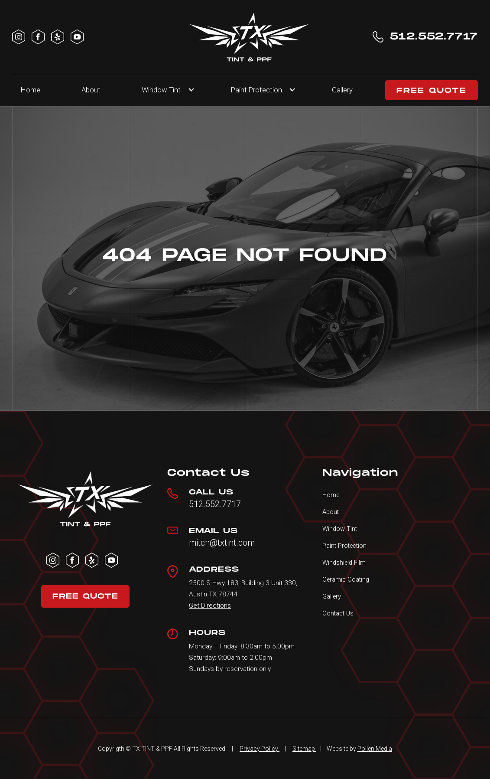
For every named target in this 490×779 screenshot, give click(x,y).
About (91, 89)
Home (30, 89)
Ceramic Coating (345, 579)
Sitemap (304, 748)
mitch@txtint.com (222, 543)
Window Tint (161, 89)
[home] (249, 36)
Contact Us (338, 613)
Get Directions (210, 605)
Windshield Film (344, 562)
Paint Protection (344, 546)
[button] (165, 90)
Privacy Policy (259, 748)
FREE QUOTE (431, 90)
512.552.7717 (215, 504)
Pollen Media (374, 748)
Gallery (342, 89)
